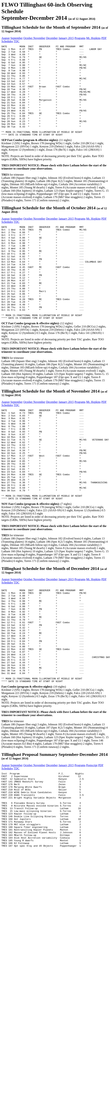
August (5, 38)
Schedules (7, 41)
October (28, 38)
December (52, 38)
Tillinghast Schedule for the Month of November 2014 (50, 428)
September (16, 38)
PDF (103, 38)
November (39, 38)
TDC (16, 41)
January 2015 (66, 38)
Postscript (92, 839)
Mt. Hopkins (93, 38)
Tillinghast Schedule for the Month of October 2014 (48, 226)
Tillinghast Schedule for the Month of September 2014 (50, 27)
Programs (79, 38)
